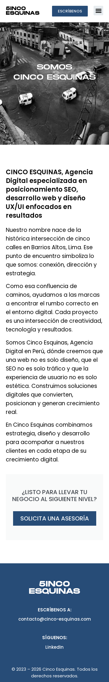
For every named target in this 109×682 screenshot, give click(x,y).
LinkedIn (54, 647)
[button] (98, 10)
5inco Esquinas (23, 11)
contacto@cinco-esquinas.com (54, 619)
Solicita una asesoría (54, 518)
